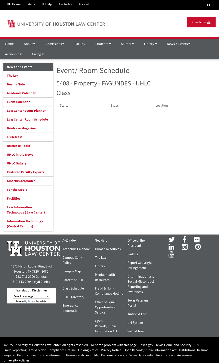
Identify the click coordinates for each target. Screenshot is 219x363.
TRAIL (198, 345)
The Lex (12, 75)
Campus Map (71, 271)
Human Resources (108, 249)
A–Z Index (69, 240)
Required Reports (15, 355)
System (135, 322)
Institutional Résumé (194, 350)
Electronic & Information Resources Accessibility (65, 355)
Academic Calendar (21, 93)
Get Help (101, 240)
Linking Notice (88, 350)
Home (9, 44)
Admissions (55, 44)
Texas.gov (146, 345)
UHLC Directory (73, 297)
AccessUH (86, 4)
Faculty (80, 44)
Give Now (201, 22)
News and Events (19, 67)
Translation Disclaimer (31, 290)
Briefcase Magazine (21, 128)
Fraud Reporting (15, 350)
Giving (37, 54)
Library (150, 44)
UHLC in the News (20, 154)
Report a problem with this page (114, 345)
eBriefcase (14, 137)
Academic (13, 54)
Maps (31, 4)
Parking (132, 254)
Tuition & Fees (137, 314)
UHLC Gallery (17, 163)
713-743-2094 (21, 281)
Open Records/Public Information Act (106, 326)
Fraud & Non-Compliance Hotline (52, 350)
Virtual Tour (135, 331)
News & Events (178, 44)
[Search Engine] (209, 5)
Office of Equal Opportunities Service (105, 307)
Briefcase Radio (18, 145)
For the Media (17, 189)
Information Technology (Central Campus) (25, 224)
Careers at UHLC (74, 280)
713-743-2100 (25, 276)
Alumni (127, 44)
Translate (37, 301)
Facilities (13, 198)
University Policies (16, 360)
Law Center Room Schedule (27, 119)
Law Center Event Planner (26, 110)
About (29, 44)
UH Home (14, 4)
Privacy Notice (111, 350)
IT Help (47, 4)
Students (103, 44)
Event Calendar (18, 102)
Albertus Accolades (21, 181)
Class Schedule (73, 288)
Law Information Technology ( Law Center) (26, 210)
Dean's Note (16, 84)
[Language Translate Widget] (31, 296)
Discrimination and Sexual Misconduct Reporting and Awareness (146, 355)
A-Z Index (65, 4)
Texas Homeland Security (173, 345)
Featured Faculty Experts (25, 172)
